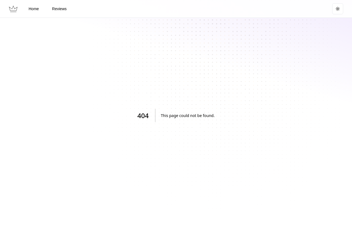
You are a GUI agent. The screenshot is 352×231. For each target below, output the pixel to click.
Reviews (59, 9)
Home (34, 9)
